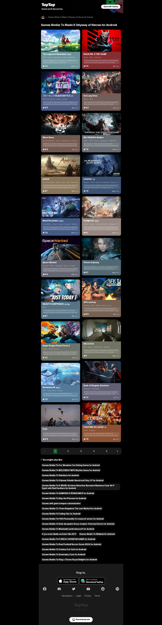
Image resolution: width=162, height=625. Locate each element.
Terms (97, 596)
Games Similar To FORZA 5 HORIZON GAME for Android (68, 539)
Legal (78, 596)
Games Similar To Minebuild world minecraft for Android (68, 529)
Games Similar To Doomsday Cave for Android (63, 554)
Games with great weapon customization (61, 503)
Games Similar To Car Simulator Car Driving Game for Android (71, 465)
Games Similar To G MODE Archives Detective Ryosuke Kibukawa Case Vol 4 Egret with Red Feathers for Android (78, 486)
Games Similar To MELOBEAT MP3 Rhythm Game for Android (71, 470)
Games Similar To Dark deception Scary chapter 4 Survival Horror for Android (78, 524)
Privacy (88, 596)
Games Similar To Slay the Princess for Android (64, 498)
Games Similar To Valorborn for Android (60, 475)
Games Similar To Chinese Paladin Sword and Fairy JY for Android (72, 480)
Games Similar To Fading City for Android (61, 514)
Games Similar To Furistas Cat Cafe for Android (64, 549)
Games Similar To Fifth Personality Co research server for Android (73, 519)
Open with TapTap (111, 7)
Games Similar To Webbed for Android (97, 534)
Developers (67, 596)
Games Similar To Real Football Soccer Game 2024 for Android (71, 544)
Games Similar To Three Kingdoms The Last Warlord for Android (72, 508)
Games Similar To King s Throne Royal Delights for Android (69, 559)
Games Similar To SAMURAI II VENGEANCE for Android (68, 493)
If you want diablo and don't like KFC (59, 534)
